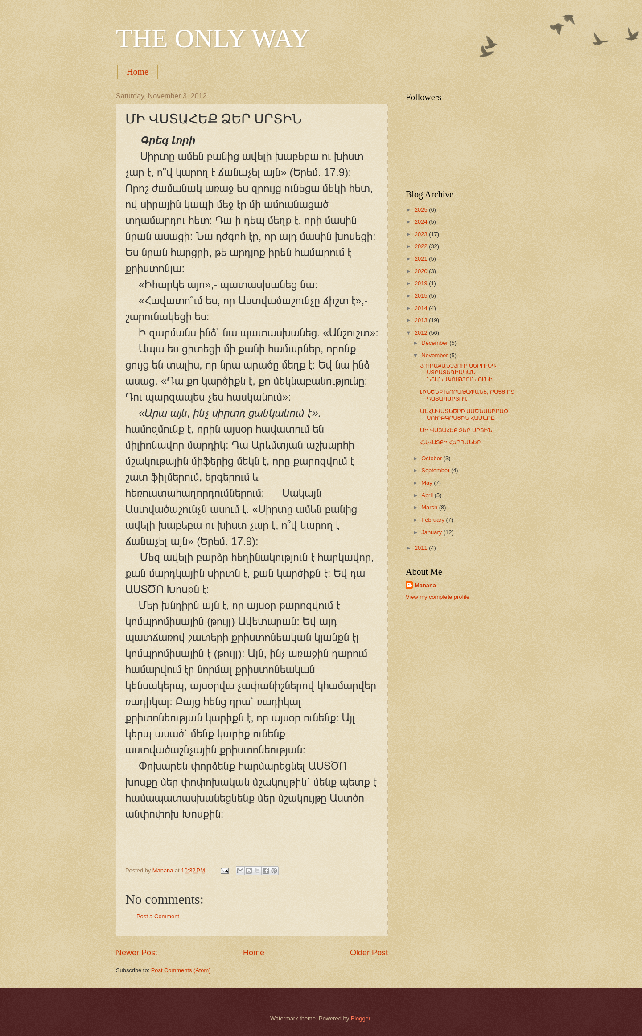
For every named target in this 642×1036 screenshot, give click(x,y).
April (427, 495)
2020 (422, 271)
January (432, 532)
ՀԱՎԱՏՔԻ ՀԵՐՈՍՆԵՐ (450, 442)
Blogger (360, 1018)
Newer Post (136, 952)
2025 (422, 209)
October (432, 458)
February (433, 519)
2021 (422, 258)
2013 (422, 320)
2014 (422, 308)
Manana (425, 585)
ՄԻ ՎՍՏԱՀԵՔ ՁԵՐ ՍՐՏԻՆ (456, 430)
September (436, 470)
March (430, 507)
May (427, 482)
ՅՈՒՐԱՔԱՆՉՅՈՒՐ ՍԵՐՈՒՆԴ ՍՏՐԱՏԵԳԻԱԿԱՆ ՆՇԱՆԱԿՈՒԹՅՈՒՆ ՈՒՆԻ (458, 372)
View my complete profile (437, 597)
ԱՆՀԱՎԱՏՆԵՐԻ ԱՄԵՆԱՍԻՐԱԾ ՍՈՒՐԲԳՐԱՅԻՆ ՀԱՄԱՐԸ (464, 414)
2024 (422, 221)
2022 (422, 246)
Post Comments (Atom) (181, 970)
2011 (422, 548)
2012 (422, 332)
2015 (422, 295)
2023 (422, 234)
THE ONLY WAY (213, 38)
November (435, 355)
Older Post (369, 952)
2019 (422, 283)
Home (137, 72)
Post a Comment (157, 916)
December (435, 343)
